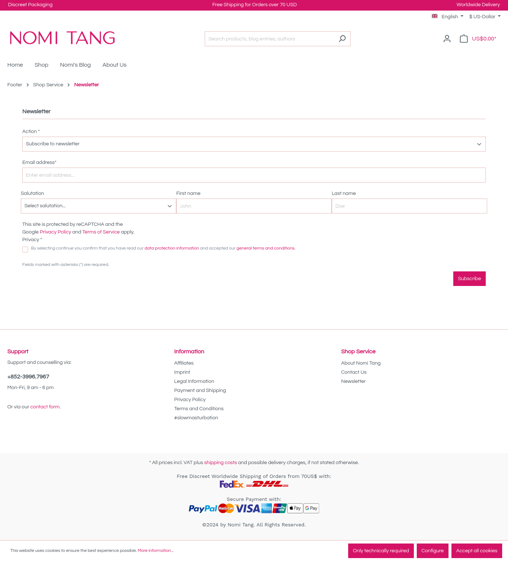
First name (188, 193)
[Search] (342, 38)
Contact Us (354, 372)
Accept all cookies (476, 550)
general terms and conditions (265, 248)
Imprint (182, 372)
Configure (433, 550)
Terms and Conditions (198, 408)
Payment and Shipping (200, 390)
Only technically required (381, 550)
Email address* (39, 162)
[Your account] (447, 39)
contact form (44, 406)
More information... (155, 550)
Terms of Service (101, 232)
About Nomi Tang (361, 363)
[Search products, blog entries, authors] (269, 38)
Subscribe (469, 278)
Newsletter (353, 381)
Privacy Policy (55, 232)
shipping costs (220, 462)
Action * (31, 131)
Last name (344, 193)
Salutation (32, 193)
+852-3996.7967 (28, 377)
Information (189, 351)
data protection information (172, 248)
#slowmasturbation (196, 417)
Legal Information (194, 381)
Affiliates (183, 363)
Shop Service (358, 351)
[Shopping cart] (478, 39)
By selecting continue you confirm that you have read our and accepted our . (163, 248)
